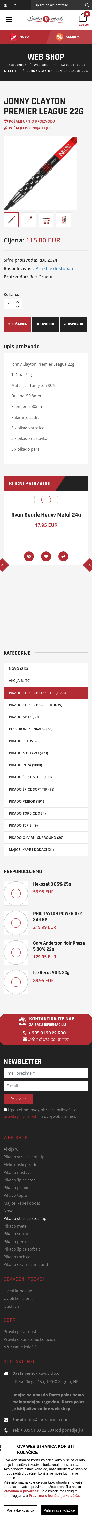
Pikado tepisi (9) (23, 825)
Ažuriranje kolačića (21, 1346)
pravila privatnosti (20, 1116)
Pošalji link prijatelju (27, 128)
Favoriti (45, 324)
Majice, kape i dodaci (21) (31, 849)
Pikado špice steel (20, 1179)
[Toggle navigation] (9, 20)
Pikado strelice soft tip (24, 1156)
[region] (46, 1477)
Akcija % (11, 1149)
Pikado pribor (16, 1187)
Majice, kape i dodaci (23, 1203)
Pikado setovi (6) (24, 741)
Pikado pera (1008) (25, 765)
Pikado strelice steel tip (25, 1218)
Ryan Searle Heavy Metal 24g (46, 514)
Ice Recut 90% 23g (51, 972)
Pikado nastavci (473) (28, 753)
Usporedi (73, 324)
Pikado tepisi (15, 1195)
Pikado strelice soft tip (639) (35, 704)
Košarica (17, 324)
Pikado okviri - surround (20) (36, 837)
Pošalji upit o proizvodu (29, 121)
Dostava (11, 1306)
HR (8, 5)
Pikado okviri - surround (26, 1264)
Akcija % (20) (19, 680)
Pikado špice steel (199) (30, 777)
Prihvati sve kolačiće (59, 1510)
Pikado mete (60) (24, 716)
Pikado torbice (17, 1256)
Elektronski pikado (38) (30, 729)
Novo (8, 1210)
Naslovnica (16, 65)
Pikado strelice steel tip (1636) (37, 692)
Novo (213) (18, 668)
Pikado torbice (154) (27, 813)
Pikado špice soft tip (22, 1249)
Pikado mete (15, 1225)
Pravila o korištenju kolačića (29, 1339)
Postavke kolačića (20, 1510)
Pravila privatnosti (20, 1331)
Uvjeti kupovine (18, 1290)
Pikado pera (15, 1241)
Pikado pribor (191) (26, 801)
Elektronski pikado (21, 1164)
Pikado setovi (16, 1233)
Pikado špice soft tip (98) (31, 789)
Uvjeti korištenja (19, 1298)
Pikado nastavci (18, 1172)
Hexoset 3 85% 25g (52, 884)
